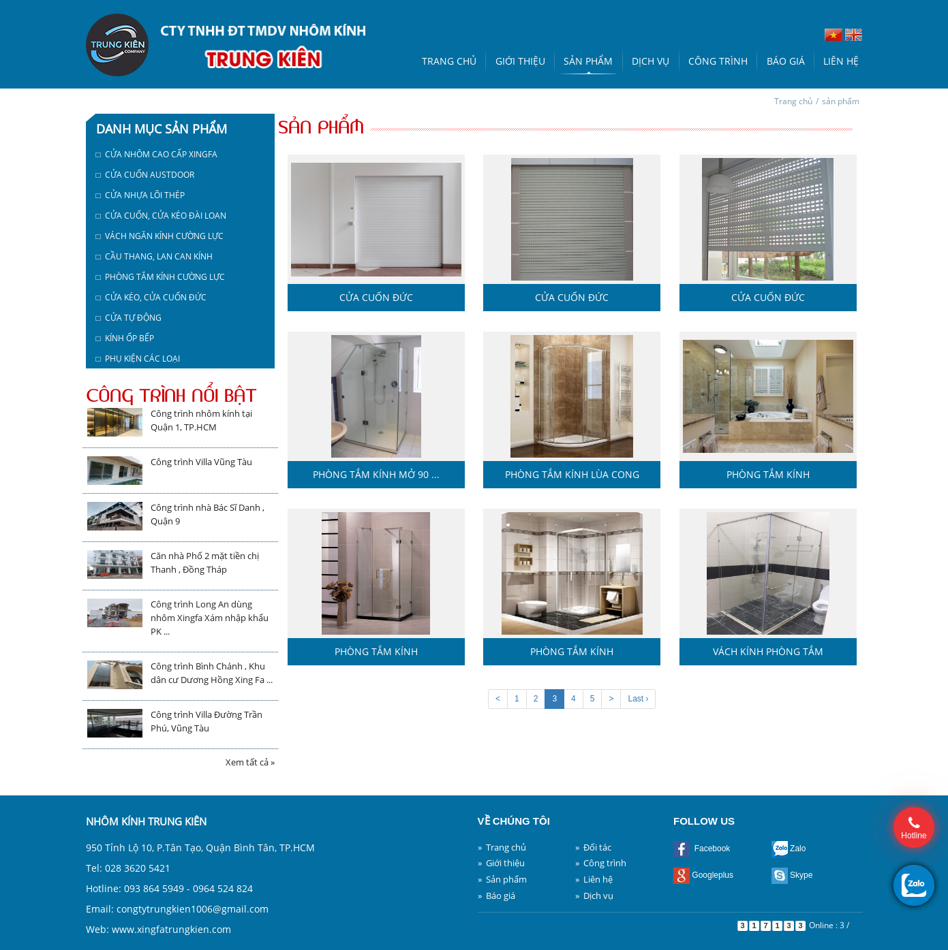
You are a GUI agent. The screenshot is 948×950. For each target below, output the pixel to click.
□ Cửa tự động (129, 317)
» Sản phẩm (502, 879)
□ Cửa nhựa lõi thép (140, 195)
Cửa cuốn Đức (376, 297)
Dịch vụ (650, 60)
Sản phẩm (588, 60)
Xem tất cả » (250, 762)
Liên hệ (841, 60)
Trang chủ (449, 60)
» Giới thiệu (501, 863)
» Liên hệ (594, 879)
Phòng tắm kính (768, 474)
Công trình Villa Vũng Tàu (201, 462)
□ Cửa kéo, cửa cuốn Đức (151, 297)
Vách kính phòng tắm (768, 651)
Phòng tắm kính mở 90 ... (376, 474)
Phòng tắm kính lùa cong (572, 474)
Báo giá (786, 60)
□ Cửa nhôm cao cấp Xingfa (156, 154)
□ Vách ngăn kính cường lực (160, 236)
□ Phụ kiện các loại (138, 358)
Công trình (718, 60)
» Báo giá (496, 895)
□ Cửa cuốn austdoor (145, 174)
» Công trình (600, 863)
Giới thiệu (520, 60)
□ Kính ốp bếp (125, 338)
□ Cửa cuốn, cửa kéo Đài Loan (161, 215)
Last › (638, 698)
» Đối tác (593, 847)
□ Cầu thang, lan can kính (154, 256)
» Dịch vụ (594, 895)
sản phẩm (840, 101)
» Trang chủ (502, 847)
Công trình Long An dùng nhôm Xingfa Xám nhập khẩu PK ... (210, 617)
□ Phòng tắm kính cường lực (160, 277)
